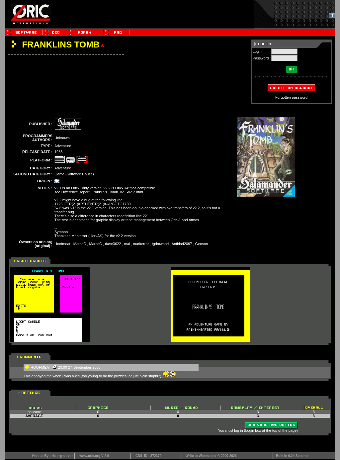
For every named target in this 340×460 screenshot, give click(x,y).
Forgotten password (291, 97)
